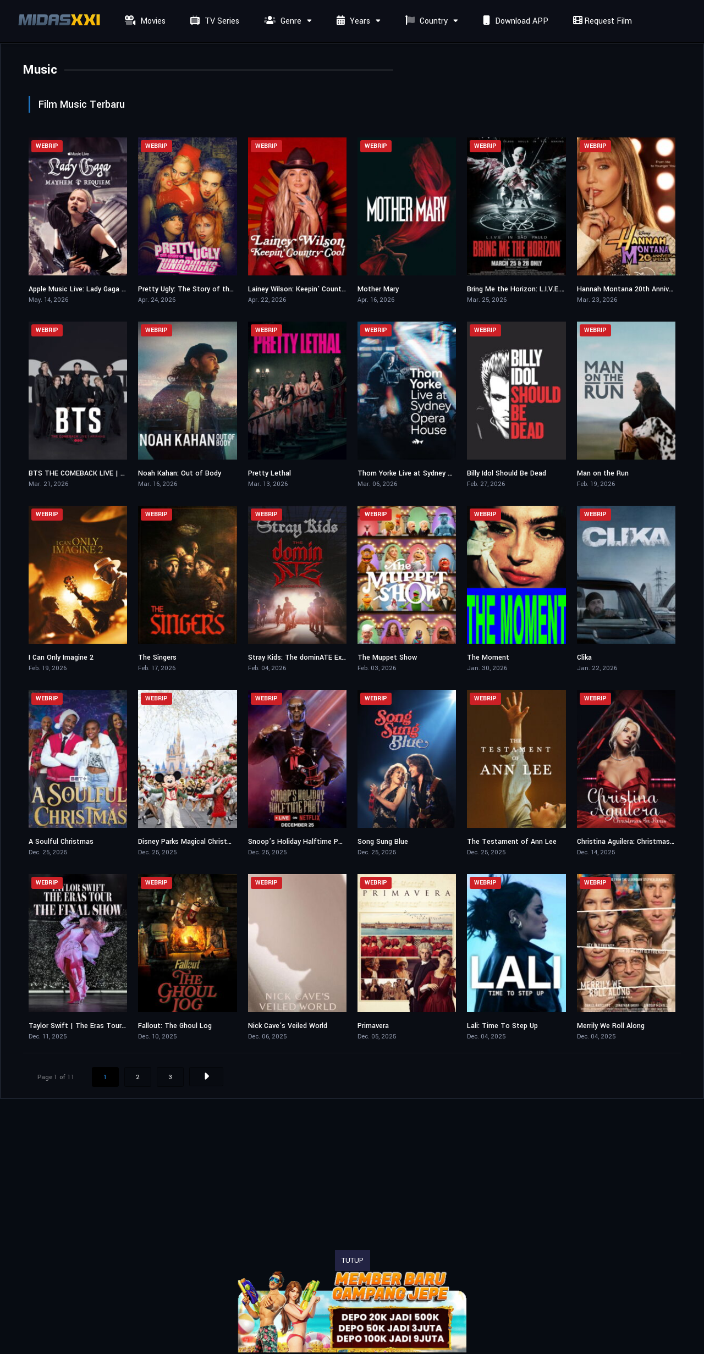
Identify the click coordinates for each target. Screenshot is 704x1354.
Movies (144, 21)
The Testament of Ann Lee (512, 842)
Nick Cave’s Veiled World (287, 1026)
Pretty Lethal (269, 473)
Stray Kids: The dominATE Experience (308, 657)
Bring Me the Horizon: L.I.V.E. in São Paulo (535, 289)
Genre (281, 21)
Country (425, 21)
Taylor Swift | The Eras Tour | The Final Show (103, 1026)
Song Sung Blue (383, 842)
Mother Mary (378, 289)
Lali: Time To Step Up (502, 1026)
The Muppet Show (387, 657)
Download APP (514, 21)
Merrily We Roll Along (611, 1026)
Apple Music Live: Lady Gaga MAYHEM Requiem (104, 289)
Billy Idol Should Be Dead (506, 473)
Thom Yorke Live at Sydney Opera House (424, 473)
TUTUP (353, 1260)
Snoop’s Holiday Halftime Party (299, 842)
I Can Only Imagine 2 (61, 657)
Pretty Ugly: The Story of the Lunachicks (204, 289)
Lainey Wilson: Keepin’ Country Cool (306, 289)
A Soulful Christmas (61, 842)
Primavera (373, 1026)
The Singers (157, 657)
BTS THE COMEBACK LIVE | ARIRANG (89, 473)
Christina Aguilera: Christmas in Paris (636, 842)
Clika (584, 657)
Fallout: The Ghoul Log (175, 1026)
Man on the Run (603, 473)
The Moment (488, 657)
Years (352, 21)
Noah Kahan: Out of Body (179, 473)
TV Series (213, 21)
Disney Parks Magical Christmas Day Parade (208, 842)
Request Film (601, 21)
